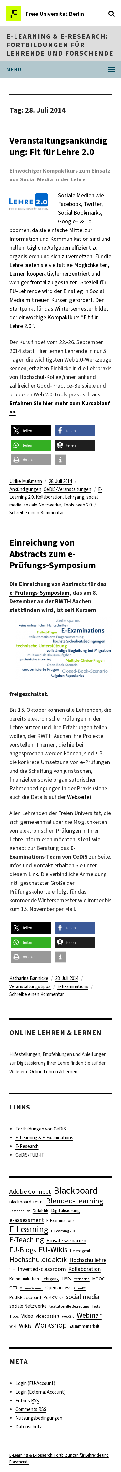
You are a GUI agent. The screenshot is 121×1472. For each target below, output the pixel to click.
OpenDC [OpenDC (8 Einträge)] (80, 1288)
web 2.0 (84, 505)
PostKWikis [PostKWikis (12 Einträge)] (53, 1297)
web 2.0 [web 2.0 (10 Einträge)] (68, 1316)
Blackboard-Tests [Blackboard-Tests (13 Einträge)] (26, 1202)
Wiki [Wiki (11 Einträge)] (12, 1326)
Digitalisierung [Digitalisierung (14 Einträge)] (65, 1210)
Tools (68, 505)
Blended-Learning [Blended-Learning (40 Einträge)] (74, 1201)
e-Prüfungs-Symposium (39, 593)
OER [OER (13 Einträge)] (13, 1288)
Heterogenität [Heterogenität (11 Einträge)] (82, 1250)
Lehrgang (74, 497)
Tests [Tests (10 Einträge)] (96, 1306)
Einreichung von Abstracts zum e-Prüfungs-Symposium (52, 554)
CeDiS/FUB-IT (29, 1155)
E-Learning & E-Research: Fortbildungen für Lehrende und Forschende (60, 45)
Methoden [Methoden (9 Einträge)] (82, 1279)
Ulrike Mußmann (25, 481)
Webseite (78, 797)
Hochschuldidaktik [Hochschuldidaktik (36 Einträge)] (38, 1259)
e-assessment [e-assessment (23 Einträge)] (26, 1220)
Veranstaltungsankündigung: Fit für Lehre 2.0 (58, 146)
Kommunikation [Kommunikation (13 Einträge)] (24, 1279)
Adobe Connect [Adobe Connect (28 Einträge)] (30, 1191)
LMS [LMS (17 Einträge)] (66, 1278)
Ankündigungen (25, 489)
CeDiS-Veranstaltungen (67, 489)
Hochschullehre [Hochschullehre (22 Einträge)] (87, 1260)
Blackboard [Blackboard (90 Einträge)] (76, 1190)
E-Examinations (72, 986)
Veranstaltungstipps (30, 986)
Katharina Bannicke (28, 978)
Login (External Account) (40, 1392)
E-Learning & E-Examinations (44, 1137)
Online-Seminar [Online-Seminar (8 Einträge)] (31, 1288)
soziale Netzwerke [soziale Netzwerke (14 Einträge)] (28, 1306)
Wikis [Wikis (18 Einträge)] (25, 1325)
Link (33, 874)
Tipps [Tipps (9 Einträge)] (14, 1316)
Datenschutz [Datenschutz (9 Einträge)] (19, 1210)
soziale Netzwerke (42, 505)
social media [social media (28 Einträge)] (82, 1297)
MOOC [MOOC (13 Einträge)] (98, 1279)
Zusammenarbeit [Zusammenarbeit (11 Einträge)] (84, 1326)
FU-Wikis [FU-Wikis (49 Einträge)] (53, 1249)
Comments (30, 1409)
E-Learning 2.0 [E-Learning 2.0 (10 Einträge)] (63, 1230)
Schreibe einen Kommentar (36, 512)
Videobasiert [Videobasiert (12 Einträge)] (47, 1316)
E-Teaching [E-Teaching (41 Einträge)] (26, 1239)
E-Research (27, 1146)
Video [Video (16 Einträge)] (27, 1316)
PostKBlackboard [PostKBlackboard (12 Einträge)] (25, 1297)
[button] (31, 430)
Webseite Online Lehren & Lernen (43, 1071)
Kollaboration (49, 497)
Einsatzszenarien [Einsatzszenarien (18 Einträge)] (66, 1240)
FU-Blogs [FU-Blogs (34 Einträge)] (22, 1249)
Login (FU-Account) (35, 1383)
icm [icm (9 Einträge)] (12, 1269)
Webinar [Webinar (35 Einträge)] (89, 1315)
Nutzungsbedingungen (38, 1418)
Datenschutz (28, 1427)
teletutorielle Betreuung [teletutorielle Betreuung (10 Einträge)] (69, 1306)
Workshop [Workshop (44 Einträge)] (50, 1325)
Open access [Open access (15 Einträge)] (58, 1287)
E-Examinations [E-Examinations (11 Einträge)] (60, 1220)
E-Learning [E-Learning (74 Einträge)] (28, 1229)
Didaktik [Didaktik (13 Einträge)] (40, 1211)
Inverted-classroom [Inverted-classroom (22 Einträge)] (42, 1269)
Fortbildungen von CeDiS (40, 1129)
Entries (27, 1400)
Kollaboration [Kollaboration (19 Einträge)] (84, 1269)
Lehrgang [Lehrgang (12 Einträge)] (50, 1279)
